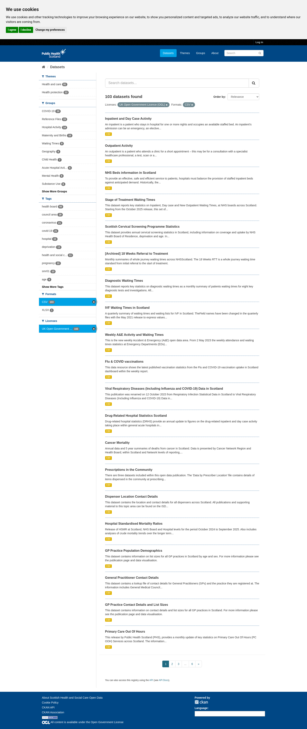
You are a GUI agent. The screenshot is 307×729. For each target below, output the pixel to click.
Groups (200, 53)
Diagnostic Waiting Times (124, 280)
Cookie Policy (50, 702)
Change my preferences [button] (50, 29)
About (215, 53)
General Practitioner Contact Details (132, 577)
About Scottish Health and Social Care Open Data (72, 697)
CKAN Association (53, 712)
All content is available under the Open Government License (83, 722)
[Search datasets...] (177, 83)
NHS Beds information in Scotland (130, 172)
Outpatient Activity (119, 145)
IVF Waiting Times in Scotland (127, 307)
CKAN (201, 702)
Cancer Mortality (117, 442)
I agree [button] (12, 29)
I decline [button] (26, 29)
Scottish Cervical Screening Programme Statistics (142, 226)
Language (201, 708)
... (185, 664)
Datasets (168, 53)
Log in (259, 42)
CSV (108, 134)
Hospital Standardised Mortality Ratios (134, 523)
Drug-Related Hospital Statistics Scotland (136, 415)
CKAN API (48, 707)
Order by (219, 96)
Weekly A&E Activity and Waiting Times (134, 334)
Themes (185, 53)
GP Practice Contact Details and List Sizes (136, 604)
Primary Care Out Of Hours (125, 631)
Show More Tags (52, 286)
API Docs (164, 680)
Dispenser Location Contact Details (131, 496)
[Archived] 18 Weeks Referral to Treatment (136, 253)
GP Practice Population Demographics (133, 550)
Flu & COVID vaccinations (124, 361)
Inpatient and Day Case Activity (128, 118)
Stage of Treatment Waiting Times (130, 199)
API (151, 680)
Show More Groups (54, 191)
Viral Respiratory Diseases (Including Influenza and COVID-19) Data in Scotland (164, 388)
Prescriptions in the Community (129, 469)
